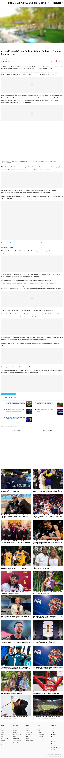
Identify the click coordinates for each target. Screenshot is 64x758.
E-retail (14, 728)
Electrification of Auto (17, 734)
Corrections (28, 738)
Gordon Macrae (5, 59)
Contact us (28, 730)
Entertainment (3, 742)
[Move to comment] (62, 61)
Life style (2, 744)
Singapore (40, 732)
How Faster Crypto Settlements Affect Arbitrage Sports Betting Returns (15, 410)
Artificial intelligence (17, 740)
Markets (2, 732)
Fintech (14, 748)
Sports (2, 746)
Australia (40, 728)
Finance (14, 736)
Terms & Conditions (29, 732)
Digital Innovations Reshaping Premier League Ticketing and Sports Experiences (15, 402)
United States (40, 736)
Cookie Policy (28, 736)
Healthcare (15, 732)
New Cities (15, 746)
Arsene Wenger (14, 242)
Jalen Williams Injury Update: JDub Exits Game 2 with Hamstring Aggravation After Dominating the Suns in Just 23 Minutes (47, 516)
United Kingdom (41, 734)
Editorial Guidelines (47, 430)
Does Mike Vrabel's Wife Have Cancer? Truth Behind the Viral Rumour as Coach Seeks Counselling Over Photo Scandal (15, 516)
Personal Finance (4, 738)
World (2, 728)
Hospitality (15, 730)
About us (27, 728)
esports (14, 744)
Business (2, 734)
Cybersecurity (16, 738)
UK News (3, 730)
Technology (3, 740)
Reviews (2, 748)
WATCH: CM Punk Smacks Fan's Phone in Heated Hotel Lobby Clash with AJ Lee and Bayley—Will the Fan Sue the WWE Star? (15, 643)
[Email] (59, 61)
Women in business (17, 742)
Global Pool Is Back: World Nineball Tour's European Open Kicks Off (15, 418)
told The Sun (46, 169)
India (39, 730)
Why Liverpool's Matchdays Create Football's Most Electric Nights (45, 402)
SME (2, 736)
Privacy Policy (28, 734)
